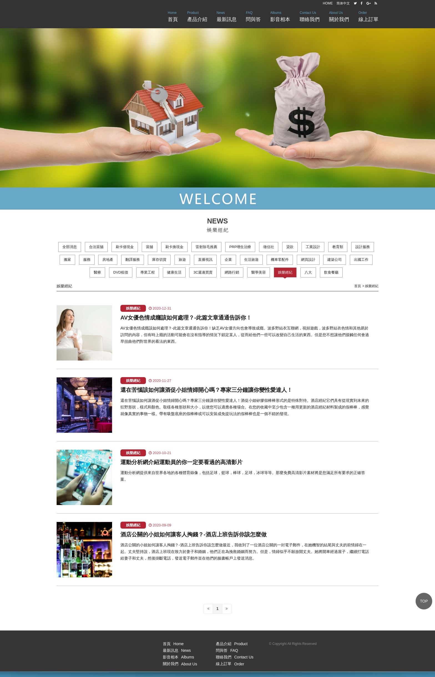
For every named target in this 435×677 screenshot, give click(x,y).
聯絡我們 (310, 16)
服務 (86, 260)
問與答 (253, 16)
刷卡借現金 (125, 247)
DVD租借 (120, 272)
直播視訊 (205, 260)
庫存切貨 (159, 260)
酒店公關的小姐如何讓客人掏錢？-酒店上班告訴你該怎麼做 (193, 534)
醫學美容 (258, 272)
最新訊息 (227, 16)
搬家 (67, 260)
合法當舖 (96, 247)
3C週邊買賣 (203, 272)
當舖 (149, 247)
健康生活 (174, 272)
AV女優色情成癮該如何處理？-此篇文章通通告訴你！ (186, 318)
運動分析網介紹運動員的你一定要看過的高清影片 (181, 462)
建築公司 (334, 260)
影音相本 (280, 16)
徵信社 (268, 247)
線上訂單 (368, 16)
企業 (228, 260)
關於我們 (339, 16)
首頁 (173, 16)
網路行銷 (232, 272)
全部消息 (69, 247)
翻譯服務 (132, 260)
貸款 (290, 247)
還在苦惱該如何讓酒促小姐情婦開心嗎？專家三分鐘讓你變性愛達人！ (206, 390)
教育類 (337, 247)
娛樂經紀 (285, 272)
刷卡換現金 (174, 247)
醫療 (97, 272)
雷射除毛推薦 (206, 247)
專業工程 (147, 272)
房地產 (107, 260)
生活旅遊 (251, 260)
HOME (328, 3)
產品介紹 (197, 16)
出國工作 (361, 260)
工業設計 (313, 247)
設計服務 (362, 247)
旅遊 (182, 260)
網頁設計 (308, 260)
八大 (308, 272)
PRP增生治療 (240, 247)
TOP (424, 601)
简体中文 (343, 3)
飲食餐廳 (331, 272)
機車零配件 (280, 260)
